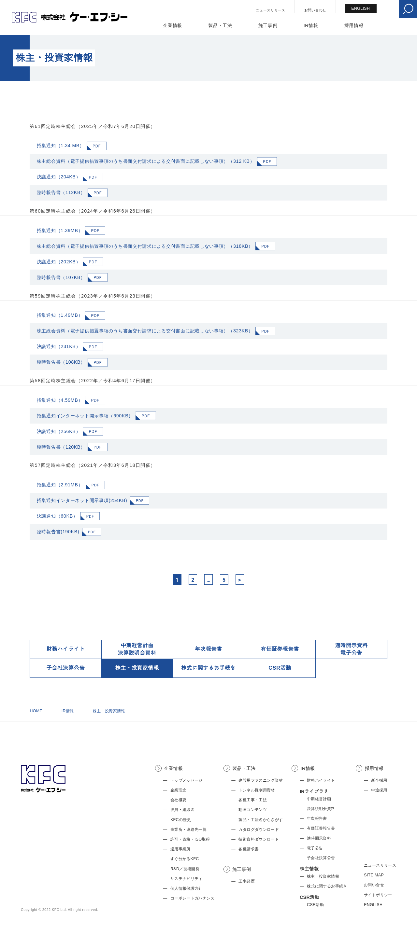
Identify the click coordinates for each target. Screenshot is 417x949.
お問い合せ (374, 885)
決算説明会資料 (321, 808)
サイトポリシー (378, 895)
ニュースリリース (270, 10)
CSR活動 (279, 668)
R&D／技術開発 (184, 869)
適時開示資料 (319, 838)
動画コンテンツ (252, 809)
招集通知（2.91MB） (60, 484)
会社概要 (178, 800)
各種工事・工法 (252, 800)
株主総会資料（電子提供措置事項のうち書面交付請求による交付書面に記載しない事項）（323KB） (145, 330)
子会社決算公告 (66, 668)
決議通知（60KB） (57, 516)
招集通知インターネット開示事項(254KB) (82, 500)
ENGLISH (360, 8)
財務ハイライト (66, 649)
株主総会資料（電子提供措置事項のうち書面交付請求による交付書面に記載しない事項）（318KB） (145, 246)
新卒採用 (379, 780)
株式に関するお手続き (208, 668)
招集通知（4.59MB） (60, 400)
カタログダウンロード (258, 829)
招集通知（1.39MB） (60, 230)
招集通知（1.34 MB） (60, 145)
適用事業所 (180, 849)
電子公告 (315, 848)
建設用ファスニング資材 (260, 780)
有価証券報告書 (280, 649)
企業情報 (172, 25)
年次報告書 (208, 649)
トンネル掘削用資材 (256, 790)
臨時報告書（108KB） (61, 362)
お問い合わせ (315, 10)
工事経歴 (246, 881)
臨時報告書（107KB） (61, 277)
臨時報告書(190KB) (58, 531)
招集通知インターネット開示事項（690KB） (85, 415)
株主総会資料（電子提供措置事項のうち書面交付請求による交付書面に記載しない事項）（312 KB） (146, 161)
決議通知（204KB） (59, 176)
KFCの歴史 (180, 819)
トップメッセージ (186, 780)
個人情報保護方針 (186, 888)
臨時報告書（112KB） (61, 192)
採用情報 (354, 25)
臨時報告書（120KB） (61, 447)
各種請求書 (248, 849)
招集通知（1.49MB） (60, 315)
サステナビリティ (186, 878)
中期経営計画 (319, 799)
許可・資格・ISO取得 (190, 839)
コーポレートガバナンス (192, 898)
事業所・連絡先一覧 (188, 829)
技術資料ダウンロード (258, 839)
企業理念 (178, 790)
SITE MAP (374, 875)
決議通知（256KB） (59, 431)
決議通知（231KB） (59, 346)
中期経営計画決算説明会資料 (137, 649)
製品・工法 (220, 25)
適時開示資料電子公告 (351, 649)
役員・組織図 (182, 809)
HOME (36, 711)
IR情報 (311, 25)
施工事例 (268, 25)
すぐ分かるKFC (184, 859)
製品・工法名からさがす (260, 819)
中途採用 (379, 790)
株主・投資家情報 (137, 668)
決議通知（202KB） (59, 261)
